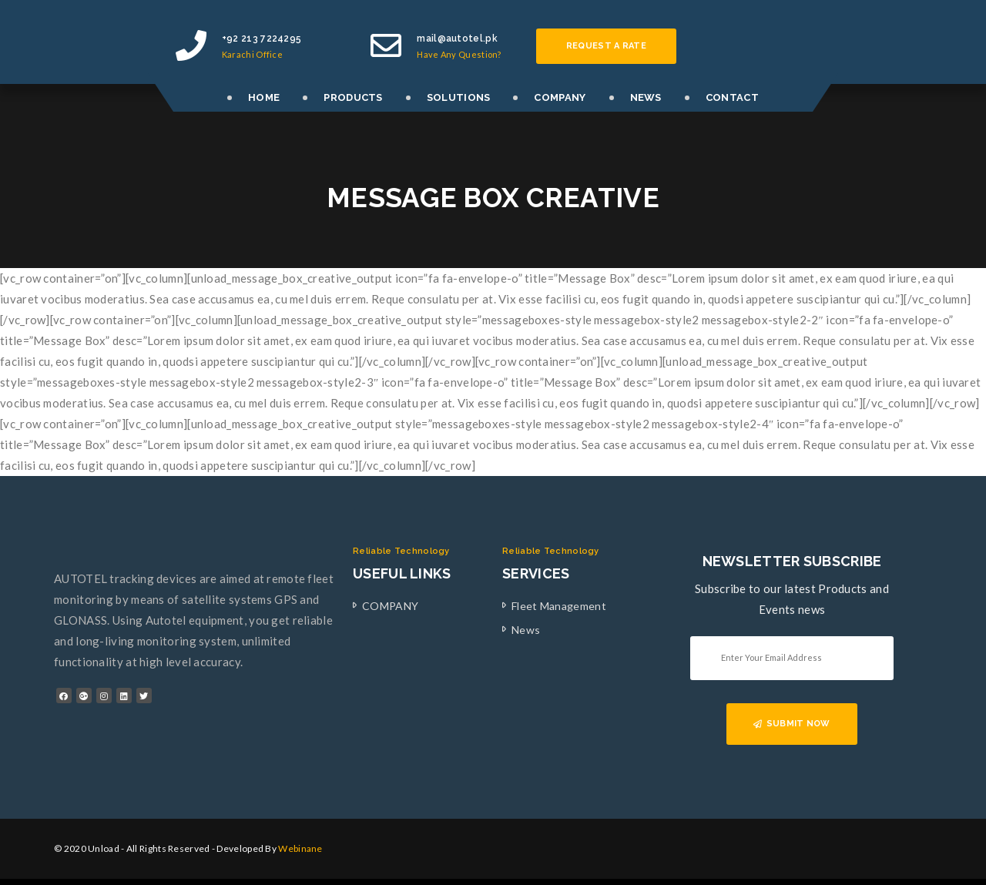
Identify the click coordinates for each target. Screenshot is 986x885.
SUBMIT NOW (791, 724)
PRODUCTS (353, 97)
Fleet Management (558, 605)
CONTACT (732, 97)
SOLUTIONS (459, 97)
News (525, 629)
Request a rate (606, 46)
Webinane (300, 848)
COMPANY (559, 97)
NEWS (646, 97)
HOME (264, 97)
